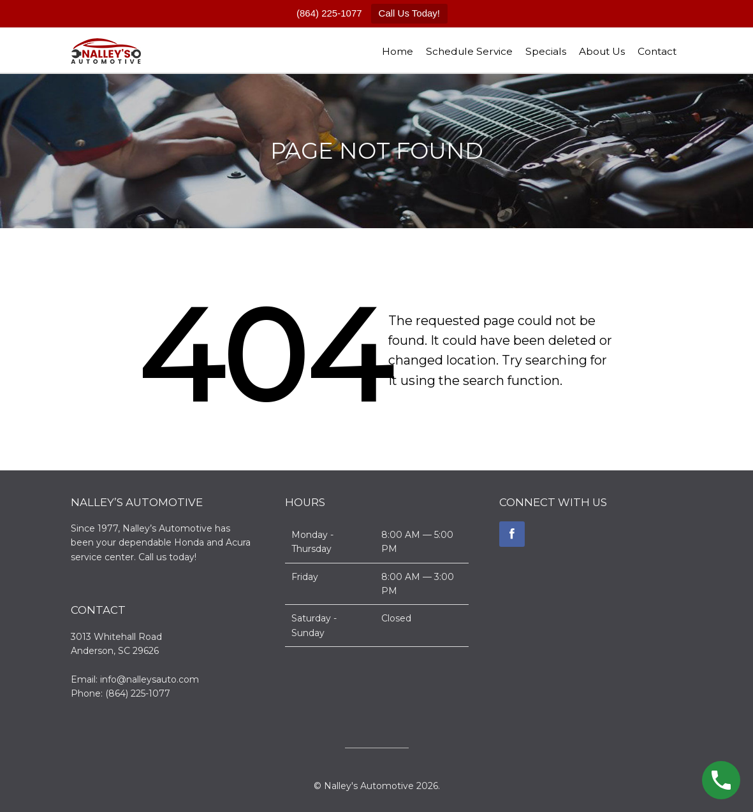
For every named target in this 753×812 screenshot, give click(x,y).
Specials (545, 51)
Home (397, 51)
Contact (657, 51)
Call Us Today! (409, 13)
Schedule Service (469, 51)
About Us (602, 51)
